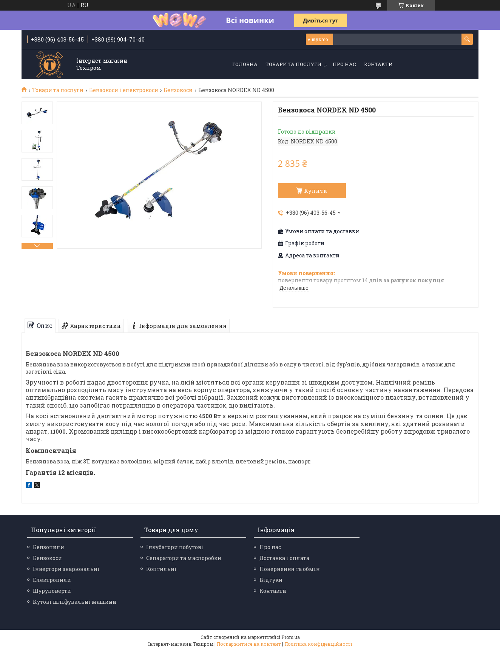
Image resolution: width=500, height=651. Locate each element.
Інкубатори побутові (175, 547)
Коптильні (161, 569)
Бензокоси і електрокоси (123, 90)
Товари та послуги (293, 64)
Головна (245, 64)
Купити (315, 190)
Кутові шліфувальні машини (74, 601)
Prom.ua (290, 637)
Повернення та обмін (289, 569)
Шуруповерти (52, 590)
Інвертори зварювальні (66, 569)
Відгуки (270, 579)
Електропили (52, 579)
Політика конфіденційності (318, 644)
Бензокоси (178, 90)
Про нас (344, 64)
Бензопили (48, 547)
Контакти (378, 64)
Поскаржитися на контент (249, 644)
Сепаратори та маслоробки (183, 558)
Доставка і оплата (284, 558)
